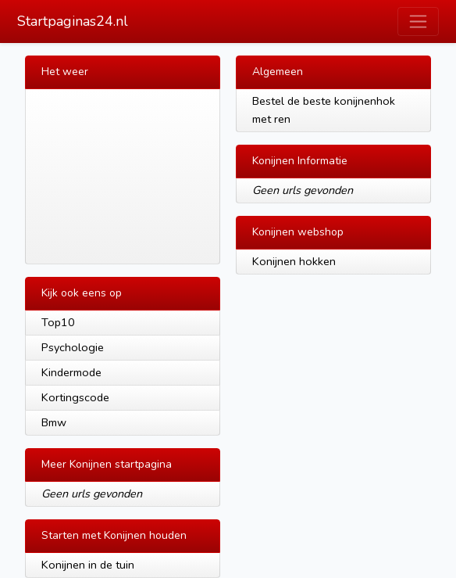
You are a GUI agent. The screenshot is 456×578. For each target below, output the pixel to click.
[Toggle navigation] (418, 21)
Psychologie (72, 347)
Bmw (53, 422)
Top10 (58, 322)
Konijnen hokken (294, 261)
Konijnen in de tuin (87, 565)
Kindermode (71, 372)
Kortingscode (75, 397)
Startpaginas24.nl (72, 21)
